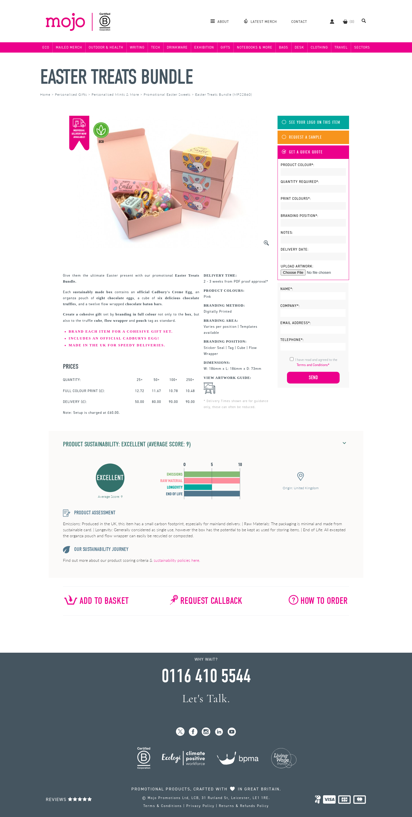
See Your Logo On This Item (311, 122)
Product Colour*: (297, 165)
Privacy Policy (200, 806)
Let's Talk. (206, 699)
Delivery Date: (295, 249)
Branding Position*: (299, 215)
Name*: (286, 289)
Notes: (287, 232)
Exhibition (204, 47)
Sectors (362, 47)
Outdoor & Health (106, 47)
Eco (45, 47)
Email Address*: (295, 323)
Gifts (225, 47)
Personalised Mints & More (115, 94)
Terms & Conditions (162, 806)
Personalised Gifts (71, 94)
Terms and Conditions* (313, 365)
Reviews (69, 799)
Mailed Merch (69, 47)
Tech (155, 47)
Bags (283, 47)
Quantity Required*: (300, 181)
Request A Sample (302, 137)
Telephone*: (292, 339)
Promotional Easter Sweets (167, 94)
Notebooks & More (254, 47)
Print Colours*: (296, 198)
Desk (299, 47)
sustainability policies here (176, 560)
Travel (341, 47)
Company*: (290, 305)
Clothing (319, 47)
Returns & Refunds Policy (244, 806)
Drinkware (177, 47)
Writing (137, 47)
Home (45, 94)
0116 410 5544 (206, 676)
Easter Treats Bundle (116, 77)
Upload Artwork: (297, 266)
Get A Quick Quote (302, 152)
